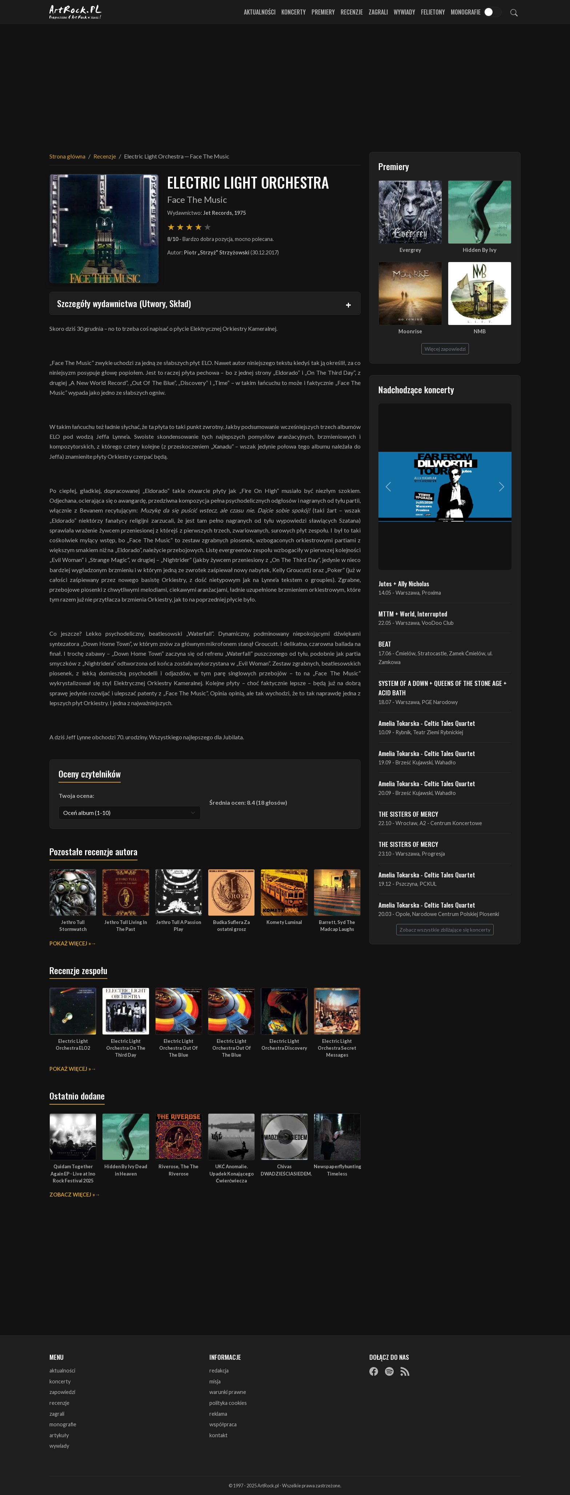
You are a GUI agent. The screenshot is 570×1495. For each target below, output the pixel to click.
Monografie (466, 12)
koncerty (60, 1381)
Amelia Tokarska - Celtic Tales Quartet (426, 723)
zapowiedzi (62, 1392)
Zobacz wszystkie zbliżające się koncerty (445, 930)
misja (215, 1381)
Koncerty (293, 12)
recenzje (59, 1403)
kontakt (218, 1435)
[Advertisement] (285, 83)
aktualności (62, 1370)
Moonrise (410, 331)
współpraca (223, 1424)
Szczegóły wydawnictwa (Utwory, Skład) (124, 303)
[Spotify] (389, 1371)
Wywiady (404, 12)
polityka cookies (228, 1403)
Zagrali (378, 12)
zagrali (56, 1414)
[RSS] (405, 1371)
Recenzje (352, 12)
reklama (218, 1414)
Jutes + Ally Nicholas (403, 583)
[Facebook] (373, 1371)
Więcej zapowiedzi (445, 349)
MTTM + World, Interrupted (412, 613)
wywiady (59, 1446)
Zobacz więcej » (72, 1194)
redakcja (219, 1370)
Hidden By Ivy (480, 250)
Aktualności (260, 12)
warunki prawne (227, 1392)
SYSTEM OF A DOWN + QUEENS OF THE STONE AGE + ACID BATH (442, 687)
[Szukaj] (514, 12)
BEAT (384, 643)
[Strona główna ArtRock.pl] (75, 12)
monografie (62, 1424)
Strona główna (67, 156)
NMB (480, 331)
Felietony (433, 12)
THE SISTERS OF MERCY (408, 814)
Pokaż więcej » (70, 943)
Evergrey (410, 250)
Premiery (323, 12)
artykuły (59, 1435)
